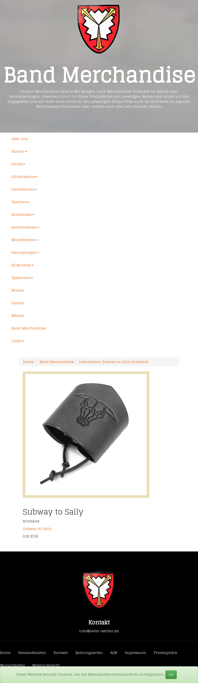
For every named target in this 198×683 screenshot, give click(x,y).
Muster (17, 290)
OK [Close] (171, 674)
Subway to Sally (37, 528)
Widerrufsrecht (46, 665)
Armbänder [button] (22, 214)
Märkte (17, 315)
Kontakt (61, 652)
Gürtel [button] (18, 164)
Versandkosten (32, 652)
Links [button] (17, 341)
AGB (113, 652)
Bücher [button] (19, 151)
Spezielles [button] (22, 277)
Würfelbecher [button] (24, 240)
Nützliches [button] (22, 265)
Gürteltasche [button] (24, 176)
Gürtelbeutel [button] (24, 189)
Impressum (135, 652)
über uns (19, 139)
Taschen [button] (20, 202)
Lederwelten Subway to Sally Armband (113, 362)
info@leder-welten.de (99, 631)
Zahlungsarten (89, 652)
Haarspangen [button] (25, 252)
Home (28, 362)
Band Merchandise (28, 328)
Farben (17, 303)
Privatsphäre (165, 652)
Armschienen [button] (25, 227)
